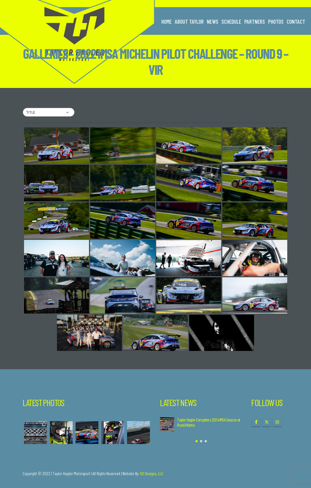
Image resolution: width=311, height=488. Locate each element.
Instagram (277, 422)
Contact (296, 21)
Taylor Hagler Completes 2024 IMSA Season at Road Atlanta (208, 422)
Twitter (266, 422)
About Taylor (189, 21)
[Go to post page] (167, 424)
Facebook (256, 422)
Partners (254, 21)
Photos (276, 21)
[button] (48, 112)
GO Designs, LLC (151, 473)
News (212, 21)
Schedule (231, 21)
